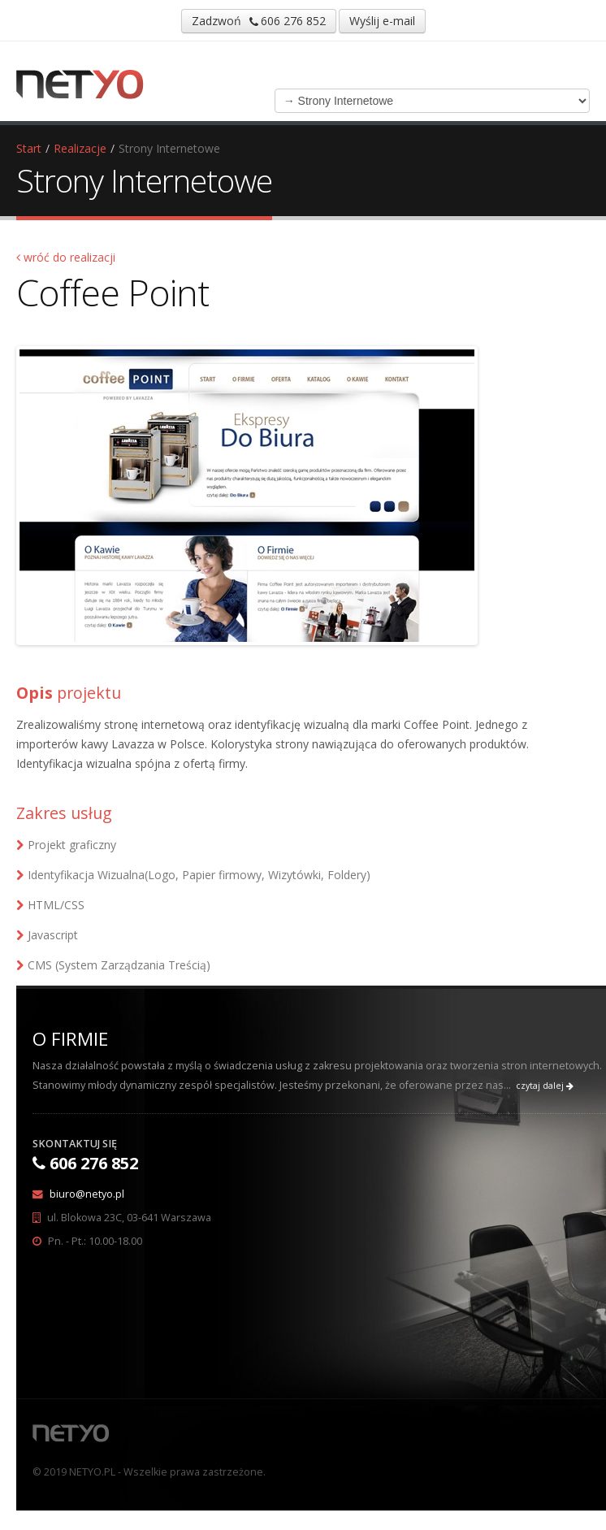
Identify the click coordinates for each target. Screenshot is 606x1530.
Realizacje (80, 148)
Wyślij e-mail (382, 20)
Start (28, 148)
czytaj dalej (545, 1085)
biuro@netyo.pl (87, 1194)
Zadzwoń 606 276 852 (259, 20)
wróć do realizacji (65, 257)
